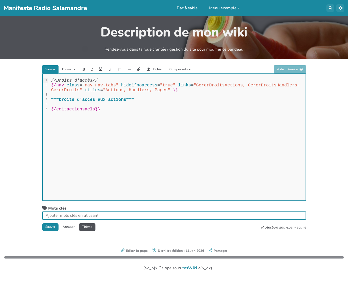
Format (76, 70)
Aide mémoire (286, 70)
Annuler (75, 230)
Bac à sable (184, 8)
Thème (99, 230)
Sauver (52, 70)
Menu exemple (221, 8)
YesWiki (189, 272)
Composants (216, 70)
